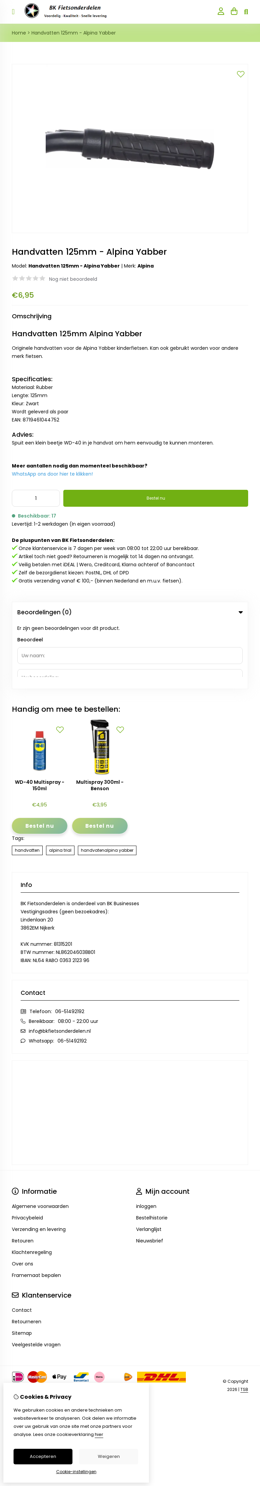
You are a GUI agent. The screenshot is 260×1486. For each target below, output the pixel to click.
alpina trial (60, 784)
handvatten (27, 784)
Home (19, 32)
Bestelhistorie (152, 1151)
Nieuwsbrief (149, 1174)
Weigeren (109, 1456)
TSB (244, 1323)
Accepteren (43, 1456)
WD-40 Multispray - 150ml (39, 719)
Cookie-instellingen (76, 1471)
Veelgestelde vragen (36, 1278)
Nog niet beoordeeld (73, 279)
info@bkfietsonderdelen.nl (60, 964)
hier (99, 1434)
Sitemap (22, 1266)
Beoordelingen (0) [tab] (130, 612)
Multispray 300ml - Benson (100, 719)
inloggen (146, 1140)
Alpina (145, 265)
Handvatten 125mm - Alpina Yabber (73, 32)
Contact (22, 1243)
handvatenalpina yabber (107, 784)
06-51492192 (69, 945)
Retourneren (26, 1255)
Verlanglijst (148, 1163)
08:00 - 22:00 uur (78, 955)
